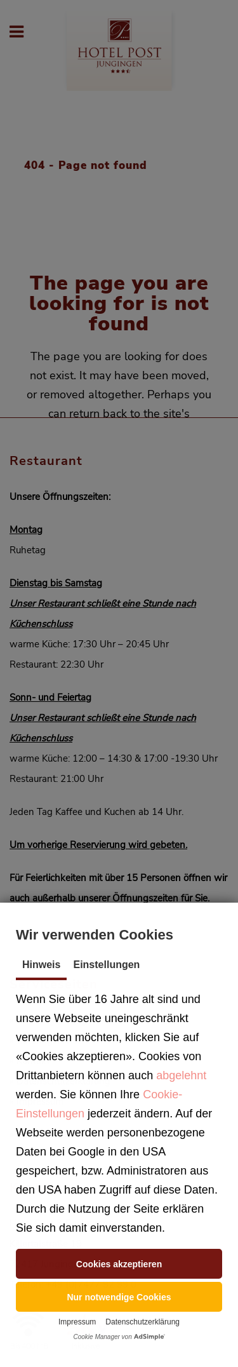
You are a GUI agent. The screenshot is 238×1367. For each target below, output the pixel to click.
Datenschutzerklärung (142, 1321)
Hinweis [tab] (41, 964)
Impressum (77, 1321)
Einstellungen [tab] (106, 964)
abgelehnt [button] (181, 1075)
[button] (119, 1264)
